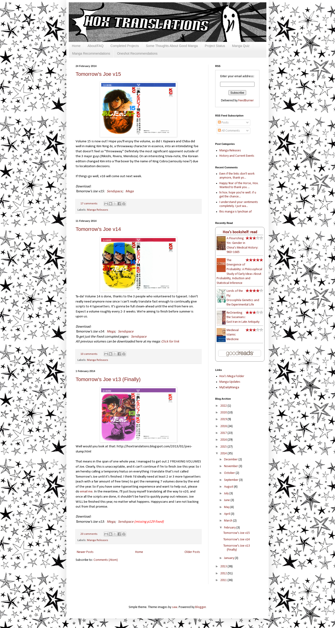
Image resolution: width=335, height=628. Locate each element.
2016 (224, 440)
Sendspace (114, 191)
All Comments (229, 131)
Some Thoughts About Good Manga (172, 46)
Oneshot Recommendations (137, 53)
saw (174, 607)
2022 (224, 406)
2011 (224, 580)
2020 (224, 412)
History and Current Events (236, 156)
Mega (129, 191)
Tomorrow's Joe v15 (98, 74)
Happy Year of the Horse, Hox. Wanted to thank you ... (238, 185)
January (229, 558)
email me (86, 491)
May (227, 507)
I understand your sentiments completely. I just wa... (238, 204)
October (230, 473)
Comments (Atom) (106, 560)
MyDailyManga (229, 387)
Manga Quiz (240, 46)
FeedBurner (246, 100)
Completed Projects (125, 46)
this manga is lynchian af (235, 211)
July (226, 493)
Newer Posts (85, 552)
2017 (224, 433)
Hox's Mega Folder (231, 376)
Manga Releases (97, 210)
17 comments (88, 203)
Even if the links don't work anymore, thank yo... (237, 175)
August (229, 486)
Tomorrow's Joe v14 (98, 229)
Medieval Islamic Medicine (233, 335)
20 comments (88, 534)
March (228, 520)
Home (76, 46)
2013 (224, 566)
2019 (224, 419)
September (231, 480)
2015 (224, 447)
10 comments (88, 354)
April (227, 514)
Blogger (200, 607)
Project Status (215, 46)
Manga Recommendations (91, 53)
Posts (223, 122)
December (231, 459)
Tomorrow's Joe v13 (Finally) (108, 379)
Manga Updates (229, 382)
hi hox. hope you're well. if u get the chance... (237, 194)
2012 (224, 573)
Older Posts (192, 552)
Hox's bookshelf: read (240, 232)
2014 (224, 453)
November (231, 466)
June (227, 500)
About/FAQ (95, 46)
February (230, 527)
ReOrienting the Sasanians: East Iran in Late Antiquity (243, 317)
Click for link (170, 341)
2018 (224, 426)
